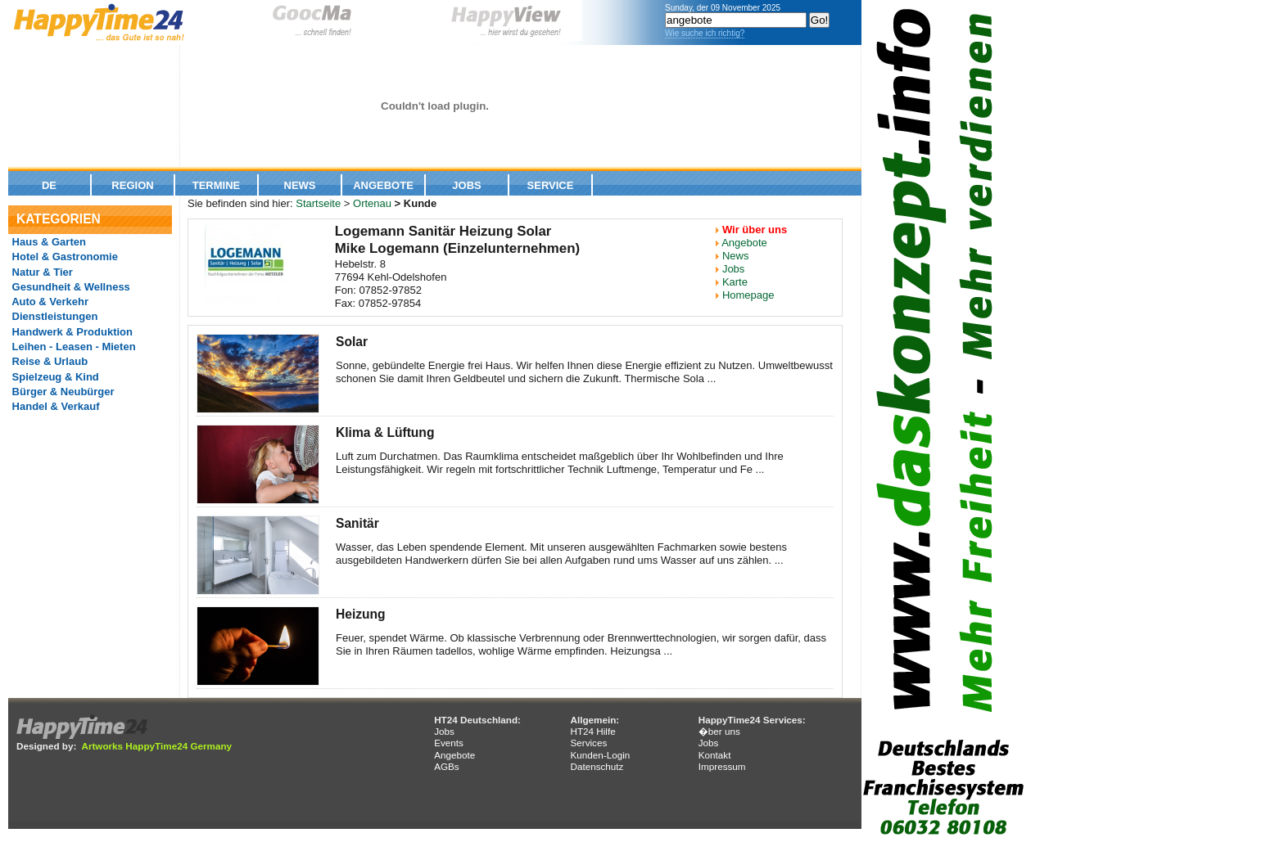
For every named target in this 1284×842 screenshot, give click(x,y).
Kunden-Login (600, 755)
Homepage (748, 295)
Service (550, 185)
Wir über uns (754, 229)
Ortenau (372, 203)
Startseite (318, 203)
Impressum (722, 766)
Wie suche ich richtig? (704, 33)
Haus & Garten (47, 242)
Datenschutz (596, 766)
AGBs (446, 766)
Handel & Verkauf (54, 406)
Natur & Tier (41, 272)
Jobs (466, 185)
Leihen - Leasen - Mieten (72, 346)
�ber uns (719, 731)
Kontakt (715, 755)
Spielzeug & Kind (54, 377)
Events (448, 742)
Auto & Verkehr (48, 301)
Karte (735, 282)
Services (588, 742)
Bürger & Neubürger (62, 391)
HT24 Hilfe (592, 731)
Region (132, 185)
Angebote (383, 185)
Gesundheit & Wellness (69, 287)
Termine (216, 185)
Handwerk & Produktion (71, 332)
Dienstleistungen (53, 316)
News (300, 185)
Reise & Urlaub (48, 361)
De (49, 185)
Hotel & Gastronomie (63, 256)
